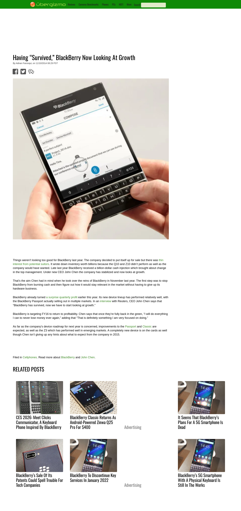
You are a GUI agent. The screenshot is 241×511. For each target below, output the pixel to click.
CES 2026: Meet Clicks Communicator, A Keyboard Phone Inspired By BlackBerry (38, 422)
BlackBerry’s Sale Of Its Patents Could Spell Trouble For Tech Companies (39, 480)
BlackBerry (68, 357)
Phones (105, 4)
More (129, 4)
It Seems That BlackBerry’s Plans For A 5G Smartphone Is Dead (200, 422)
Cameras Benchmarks (89, 4)
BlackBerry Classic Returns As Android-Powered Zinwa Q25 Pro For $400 (93, 422)
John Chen (88, 357)
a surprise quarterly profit (61, 297)
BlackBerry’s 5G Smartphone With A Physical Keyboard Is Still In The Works (200, 480)
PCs (113, 4)
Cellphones (30, 357)
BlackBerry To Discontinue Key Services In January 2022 (93, 477)
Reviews (71, 4)
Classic (147, 326)
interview (105, 301)
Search (137, 5)
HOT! (121, 4)
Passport (130, 326)
